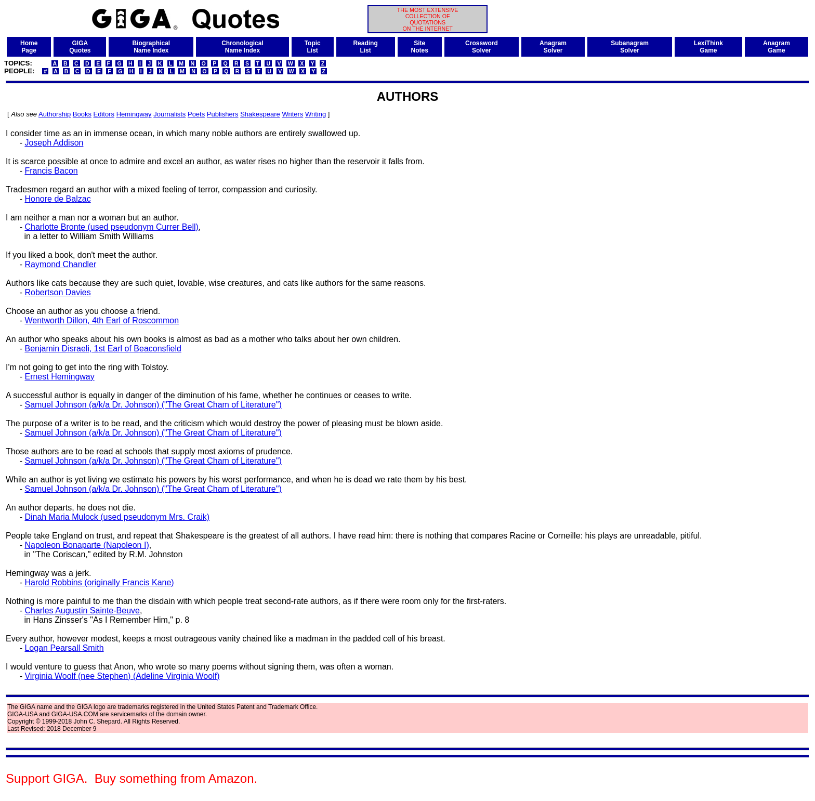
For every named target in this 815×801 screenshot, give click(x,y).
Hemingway (134, 114)
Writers (292, 114)
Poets (196, 114)
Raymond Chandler (60, 264)
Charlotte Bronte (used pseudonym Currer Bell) (111, 226)
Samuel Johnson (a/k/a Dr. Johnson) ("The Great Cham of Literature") (152, 404)
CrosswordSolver (481, 47)
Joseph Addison (53, 142)
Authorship (54, 114)
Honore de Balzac (57, 198)
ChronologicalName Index (242, 47)
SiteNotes (419, 47)
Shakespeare (260, 114)
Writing (315, 114)
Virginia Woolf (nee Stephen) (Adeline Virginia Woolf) (121, 676)
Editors (104, 114)
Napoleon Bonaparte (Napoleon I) (86, 545)
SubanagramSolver (630, 47)
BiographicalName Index (151, 47)
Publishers (223, 114)
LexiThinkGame (708, 47)
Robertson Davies (57, 292)
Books (82, 114)
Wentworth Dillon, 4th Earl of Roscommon (101, 320)
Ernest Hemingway (59, 376)
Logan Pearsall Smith (63, 648)
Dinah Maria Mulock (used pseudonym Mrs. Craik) (116, 517)
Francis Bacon (50, 170)
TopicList (313, 47)
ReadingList (365, 47)
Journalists (169, 114)
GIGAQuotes (79, 47)
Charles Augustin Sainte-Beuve (81, 610)
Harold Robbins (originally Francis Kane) (99, 582)
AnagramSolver (553, 47)
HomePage (28, 47)
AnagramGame (776, 47)
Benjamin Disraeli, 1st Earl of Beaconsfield (102, 348)
